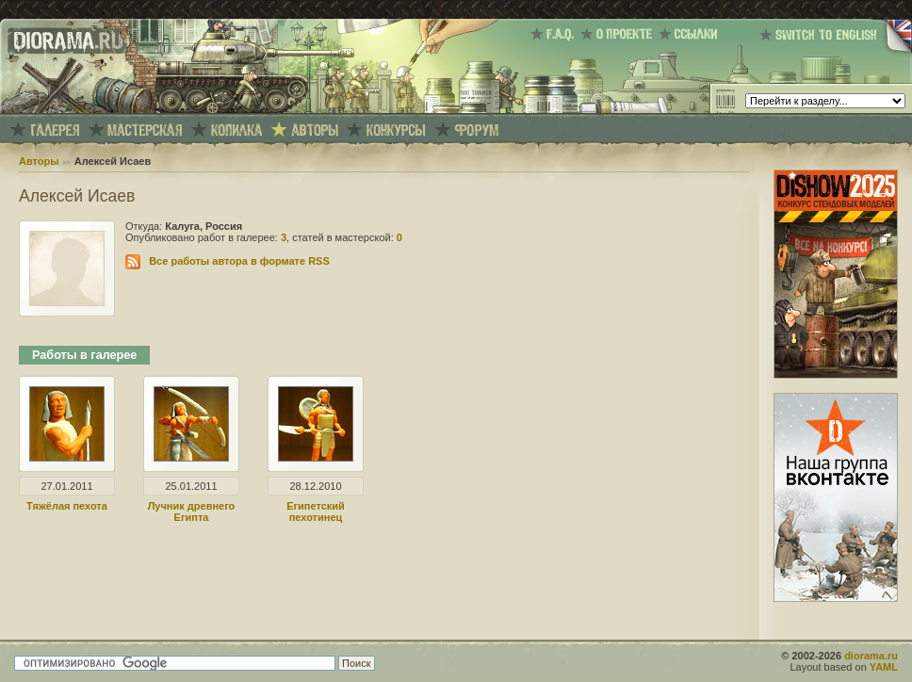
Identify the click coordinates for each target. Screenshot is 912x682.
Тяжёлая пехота (66, 506)
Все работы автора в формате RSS (239, 261)
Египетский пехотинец (315, 511)
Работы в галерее (84, 355)
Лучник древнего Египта (192, 511)
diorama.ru (871, 655)
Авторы (39, 161)
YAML (884, 667)
